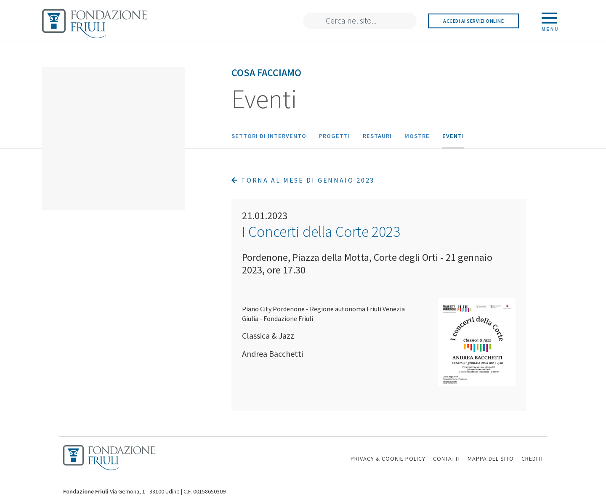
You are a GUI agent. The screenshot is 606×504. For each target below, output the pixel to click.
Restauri (377, 136)
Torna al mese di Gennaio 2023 (303, 180)
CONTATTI (446, 458)
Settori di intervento (268, 136)
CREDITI (532, 458)
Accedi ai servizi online (473, 21)
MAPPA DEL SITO (491, 458)
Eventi (453, 136)
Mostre (417, 136)
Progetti (334, 136)
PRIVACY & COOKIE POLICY (388, 458)
